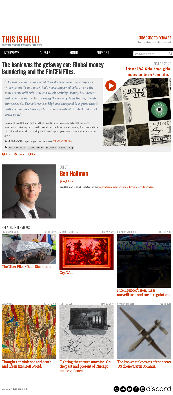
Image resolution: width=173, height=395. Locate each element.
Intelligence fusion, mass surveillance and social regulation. (143, 292)
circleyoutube (116, 389)
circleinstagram (142, 389)
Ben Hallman (17, 147)
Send (34, 154)
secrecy (51, 147)
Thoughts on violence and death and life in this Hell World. (26, 364)
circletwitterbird (129, 389)
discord (158, 389)
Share (8, 154)
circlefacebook (136, 389)
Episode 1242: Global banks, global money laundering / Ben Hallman (148, 71)
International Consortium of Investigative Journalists (126, 187)
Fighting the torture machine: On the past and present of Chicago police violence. (84, 366)
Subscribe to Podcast (154, 38)
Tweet (21, 154)
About (74, 52)
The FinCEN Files (62, 141)
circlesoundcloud (123, 389)
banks (63, 147)
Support (102, 52)
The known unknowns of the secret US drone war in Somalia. (144, 364)
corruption (36, 147)
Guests (45, 52)
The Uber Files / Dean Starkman (26, 266)
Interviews (11, 52)
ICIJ (71, 147)
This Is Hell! (20, 39)
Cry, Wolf (66, 272)
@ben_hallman (66, 181)
